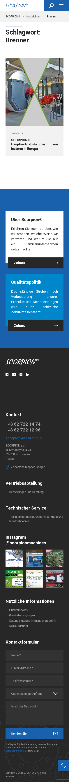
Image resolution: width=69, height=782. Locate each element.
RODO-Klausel (18, 626)
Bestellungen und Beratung (26, 492)
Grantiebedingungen (22, 615)
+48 (23, 424)
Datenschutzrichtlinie (17, 751)
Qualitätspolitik (19, 610)
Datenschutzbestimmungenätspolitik (32, 620)
